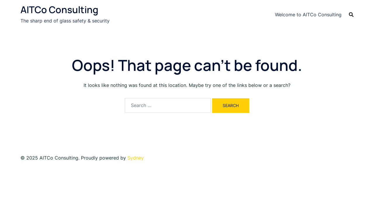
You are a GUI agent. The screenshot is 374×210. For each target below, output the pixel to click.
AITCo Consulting (59, 9)
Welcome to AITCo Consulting (308, 15)
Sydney (135, 158)
